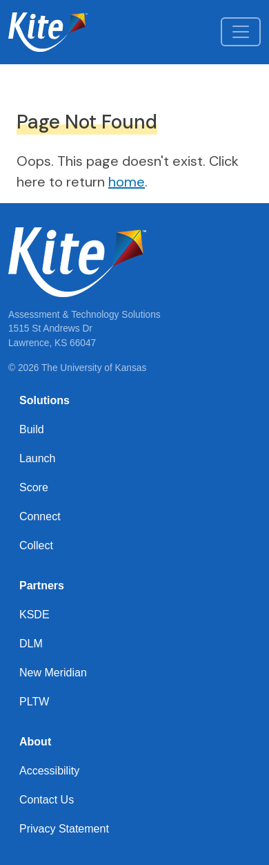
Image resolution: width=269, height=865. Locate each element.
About (35, 742)
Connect (40, 516)
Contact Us (46, 800)
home (126, 182)
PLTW (34, 701)
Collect (36, 545)
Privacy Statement (64, 829)
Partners (41, 585)
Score (33, 487)
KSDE (34, 614)
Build (31, 429)
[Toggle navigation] (241, 31)
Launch (37, 458)
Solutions (44, 400)
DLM (31, 643)
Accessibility (49, 771)
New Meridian (53, 672)
